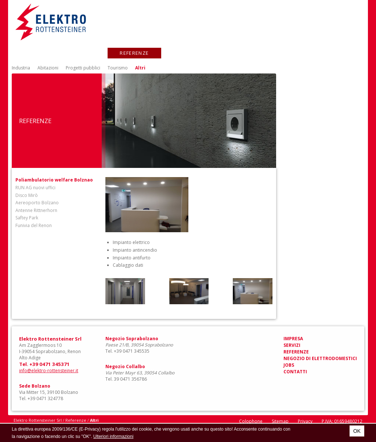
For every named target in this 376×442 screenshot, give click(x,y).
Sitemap (280, 421)
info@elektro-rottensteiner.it (48, 370)
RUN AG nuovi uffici (35, 187)
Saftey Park (26, 218)
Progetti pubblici (83, 68)
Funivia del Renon (33, 225)
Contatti (338, 53)
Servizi (84, 53)
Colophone (251, 421)
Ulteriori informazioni (113, 436)
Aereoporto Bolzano (37, 203)
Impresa (36, 53)
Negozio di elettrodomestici (217, 53)
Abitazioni (47, 68)
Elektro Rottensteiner (50, 22)
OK (357, 431)
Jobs (292, 53)
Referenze (134, 53)
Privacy (305, 421)
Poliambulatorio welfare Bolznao (54, 180)
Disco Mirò (26, 195)
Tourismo (118, 68)
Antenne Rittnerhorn (36, 210)
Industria (21, 68)
